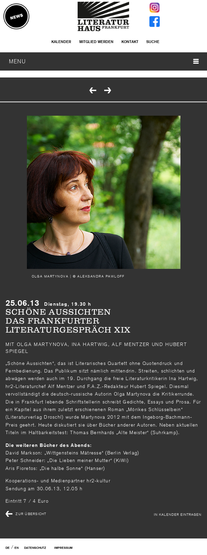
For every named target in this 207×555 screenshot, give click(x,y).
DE (8, 547)
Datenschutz (35, 547)
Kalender (61, 42)
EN (16, 547)
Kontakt (129, 42)
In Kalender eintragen (177, 514)
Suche (152, 42)
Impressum (63, 547)
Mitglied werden (96, 42)
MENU (104, 61)
